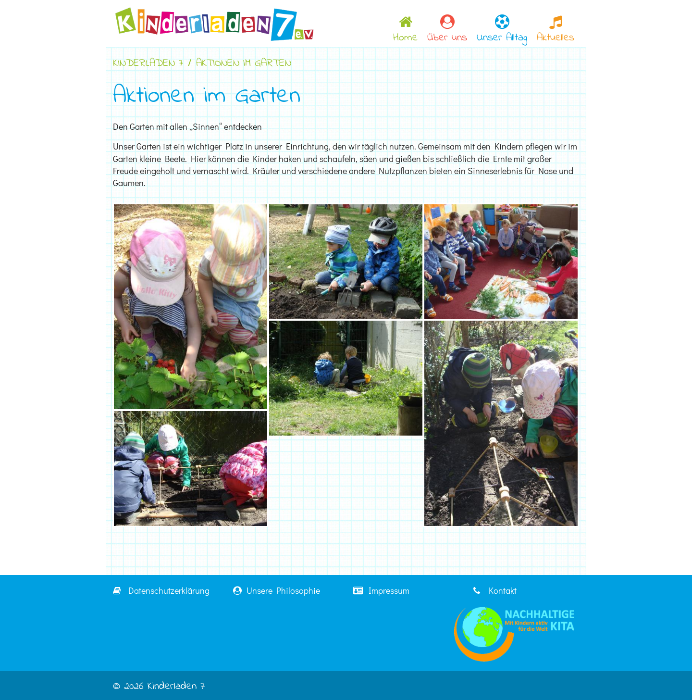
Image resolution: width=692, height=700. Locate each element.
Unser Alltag (502, 30)
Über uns (447, 30)
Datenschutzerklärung (161, 590)
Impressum (381, 590)
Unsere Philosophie (276, 590)
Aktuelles (555, 30)
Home (405, 30)
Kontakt (495, 590)
